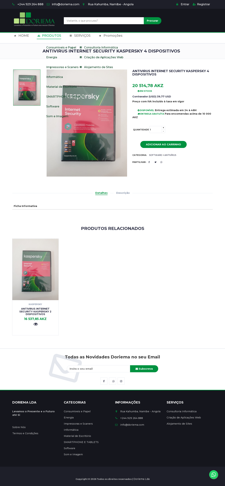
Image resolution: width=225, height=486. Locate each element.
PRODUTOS (45, 38)
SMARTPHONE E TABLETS (81, 442)
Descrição (123, 192)
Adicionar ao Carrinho (161, 144)
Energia (69, 417)
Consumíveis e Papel (77, 411)
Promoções (100, 38)
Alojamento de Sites (179, 423)
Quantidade (149, 129)
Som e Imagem (73, 454)
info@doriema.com (63, 4)
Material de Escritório (77, 436)
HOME (20, 38)
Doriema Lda (141, 479)
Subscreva (144, 368)
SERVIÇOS (73, 38)
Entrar (182, 4)
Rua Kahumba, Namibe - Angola (108, 4)
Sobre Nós (19, 427)
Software (155, 155)
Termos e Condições (25, 433)
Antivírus (170, 155)
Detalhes (101, 192)
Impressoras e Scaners (78, 423)
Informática (71, 429)
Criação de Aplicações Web (184, 417)
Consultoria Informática (182, 411)
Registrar (201, 4)
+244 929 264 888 (27, 4)
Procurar (152, 20)
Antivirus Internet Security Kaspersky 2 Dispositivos (35, 311)
